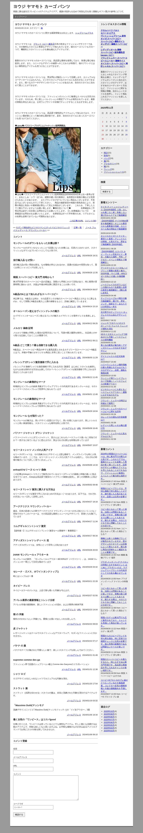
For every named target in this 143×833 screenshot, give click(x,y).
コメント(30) (90, 221)
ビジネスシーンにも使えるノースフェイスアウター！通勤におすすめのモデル (114, 392)
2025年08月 (109, 717)
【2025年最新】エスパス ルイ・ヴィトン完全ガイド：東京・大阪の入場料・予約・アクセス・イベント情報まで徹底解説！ (114, 257)
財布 (106, 155)
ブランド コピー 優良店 (43, 44)
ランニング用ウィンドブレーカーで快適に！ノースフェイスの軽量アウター (114, 381)
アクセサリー (110, 164)
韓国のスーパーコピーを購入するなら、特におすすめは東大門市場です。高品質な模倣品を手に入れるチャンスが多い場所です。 (114, 665)
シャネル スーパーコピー (114, 66)
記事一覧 (78, 227)
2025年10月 (109, 711)
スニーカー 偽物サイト (115, 61)
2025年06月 (109, 722)
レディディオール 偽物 (111, 49)
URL (79, 255)
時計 (106, 153)
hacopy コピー (107, 55)
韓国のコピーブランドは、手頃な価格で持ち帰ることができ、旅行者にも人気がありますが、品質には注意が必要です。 (114, 494)
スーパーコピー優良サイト (113, 41)
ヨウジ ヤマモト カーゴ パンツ (41, 6)
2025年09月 (109, 714)
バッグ (107, 158)
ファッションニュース (114, 172)
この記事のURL (77, 221)
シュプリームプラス (84, 33)
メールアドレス (69, 255)
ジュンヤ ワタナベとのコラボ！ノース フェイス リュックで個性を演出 (114, 326)
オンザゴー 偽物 (108, 44)
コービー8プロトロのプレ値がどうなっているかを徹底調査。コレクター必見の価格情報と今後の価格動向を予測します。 (114, 685)
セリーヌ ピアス (108, 33)
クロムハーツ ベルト (110, 30)
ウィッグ (108, 169)
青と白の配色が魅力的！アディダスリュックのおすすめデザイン (114, 348)
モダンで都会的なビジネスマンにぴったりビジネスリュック (43, 227)
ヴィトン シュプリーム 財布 (113, 36)
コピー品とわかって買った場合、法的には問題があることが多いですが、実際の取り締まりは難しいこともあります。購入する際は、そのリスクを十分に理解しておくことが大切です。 (114, 517)
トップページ (21, 16)
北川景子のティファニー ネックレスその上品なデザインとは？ (114, 315)
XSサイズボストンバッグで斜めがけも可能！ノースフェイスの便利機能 (114, 337)
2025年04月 (109, 728)
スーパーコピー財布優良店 (113, 52)
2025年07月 (109, 719)
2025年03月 (109, 731)
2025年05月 (109, 725)
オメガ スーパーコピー (111, 38)
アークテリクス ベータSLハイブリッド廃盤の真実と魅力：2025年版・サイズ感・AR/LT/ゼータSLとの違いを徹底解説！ (114, 273)
